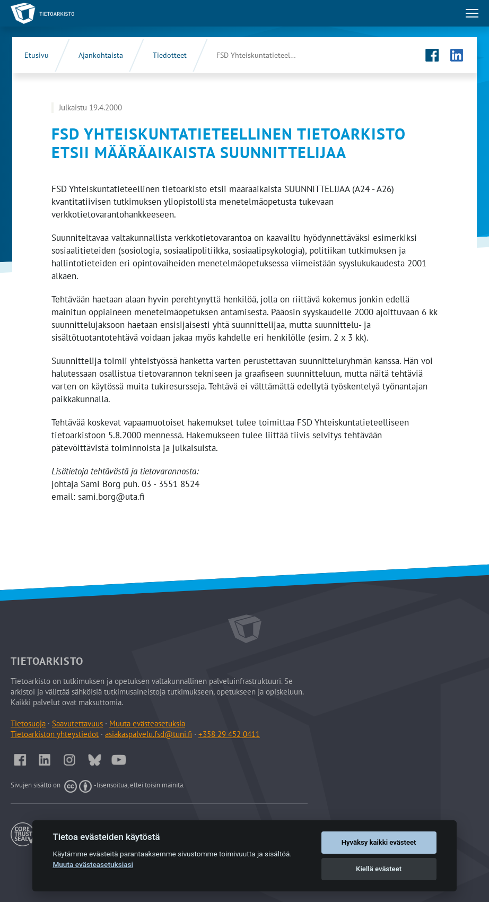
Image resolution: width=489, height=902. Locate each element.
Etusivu (36, 55)
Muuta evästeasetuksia (147, 723)
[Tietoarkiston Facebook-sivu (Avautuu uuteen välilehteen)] (432, 55)
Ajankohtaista (100, 55)
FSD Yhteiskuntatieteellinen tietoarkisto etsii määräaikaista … (266, 55)
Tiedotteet (170, 55)
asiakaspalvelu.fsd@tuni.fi (148, 734)
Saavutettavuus (77, 723)
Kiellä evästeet (378, 869)
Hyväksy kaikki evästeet (379, 842)
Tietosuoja (28, 723)
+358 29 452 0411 (229, 734)
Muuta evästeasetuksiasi (93, 864)
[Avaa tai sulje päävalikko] (472, 13)
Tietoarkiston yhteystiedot (55, 734)
